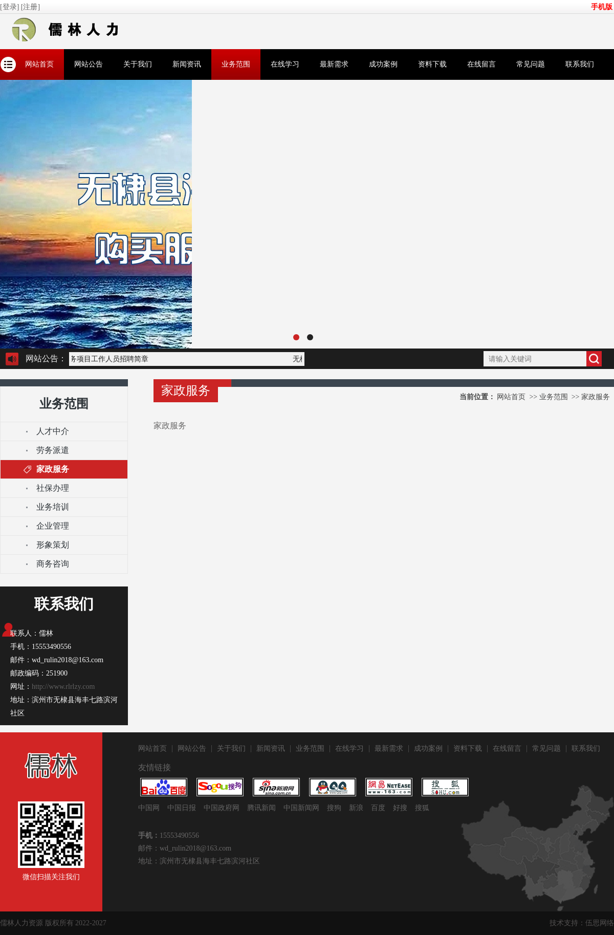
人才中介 (52, 431)
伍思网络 (599, 923)
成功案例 (383, 64)
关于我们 (137, 64)
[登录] (10, 7)
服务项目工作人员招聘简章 (106, 359)
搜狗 (334, 808)
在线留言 (481, 64)
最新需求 (334, 64)
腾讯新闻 (261, 808)
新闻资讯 (186, 64)
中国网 (149, 808)
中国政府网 (221, 808)
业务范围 (236, 64)
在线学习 (285, 64)
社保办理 (52, 488)
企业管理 (52, 525)
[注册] (31, 7)
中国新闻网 (301, 808)
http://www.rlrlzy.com (63, 686)
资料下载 (432, 64)
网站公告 (88, 64)
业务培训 (52, 507)
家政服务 (52, 469)
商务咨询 (52, 563)
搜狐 (422, 808)
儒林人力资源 (21, 923)
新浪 (356, 808)
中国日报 (181, 808)
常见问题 (530, 64)
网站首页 (39, 64)
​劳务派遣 (52, 450)
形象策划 (52, 544)
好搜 (400, 808)
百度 (378, 808)
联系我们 (579, 64)
